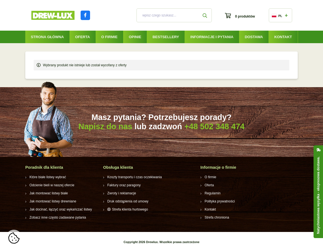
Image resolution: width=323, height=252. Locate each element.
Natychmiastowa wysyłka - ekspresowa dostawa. (318, 195)
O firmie (109, 37)
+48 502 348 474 (214, 126)
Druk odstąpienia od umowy (127, 201)
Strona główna (47, 37)
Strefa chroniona (217, 217)
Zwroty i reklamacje (121, 193)
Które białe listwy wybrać (47, 177)
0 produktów (245, 16)
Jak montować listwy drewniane (52, 201)
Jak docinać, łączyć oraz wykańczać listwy (60, 209)
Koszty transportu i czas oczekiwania (134, 177)
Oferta (82, 37)
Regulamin (212, 193)
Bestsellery (166, 37)
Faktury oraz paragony (124, 185)
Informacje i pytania (211, 37)
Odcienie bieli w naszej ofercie (51, 185)
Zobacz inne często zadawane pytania (57, 217)
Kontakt (283, 37)
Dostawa (254, 37)
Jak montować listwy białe (48, 193)
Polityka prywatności (220, 201)
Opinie (135, 37)
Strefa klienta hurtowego (130, 209)
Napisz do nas (105, 126)
